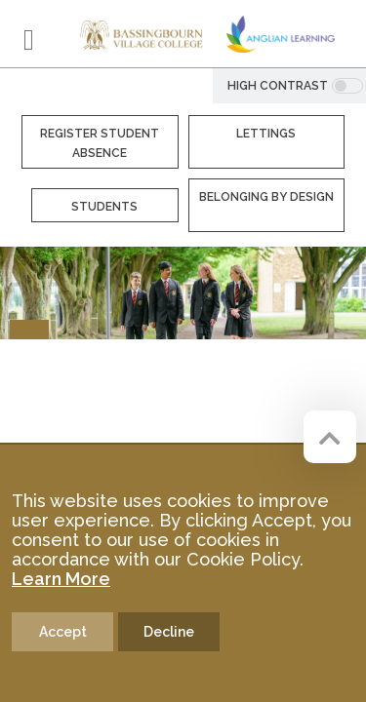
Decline (168, 632)
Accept (63, 632)
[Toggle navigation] (28, 40)
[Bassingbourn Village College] (141, 33)
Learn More (61, 578)
